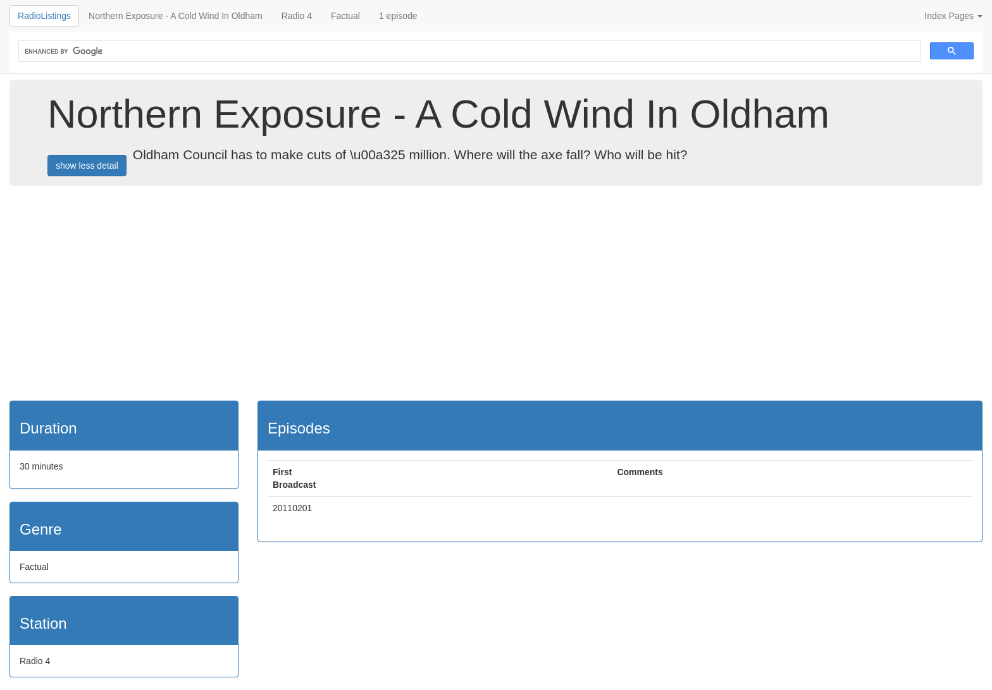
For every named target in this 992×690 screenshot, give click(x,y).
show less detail (87, 165)
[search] (468, 51)
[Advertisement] (496, 293)
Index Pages (953, 16)
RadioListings (44, 16)
